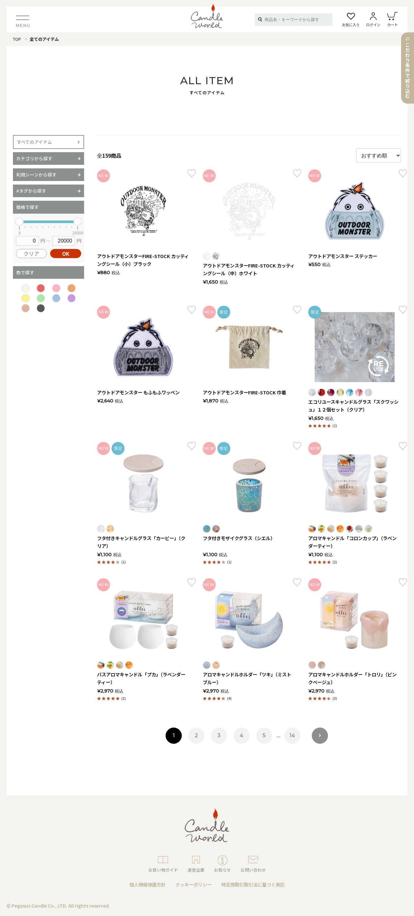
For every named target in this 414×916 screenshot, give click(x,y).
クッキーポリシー (193, 884)
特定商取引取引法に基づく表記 (253, 884)
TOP (17, 39)
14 (292, 735)
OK (66, 253)
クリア (31, 253)
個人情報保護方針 (147, 884)
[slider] (19, 221)
